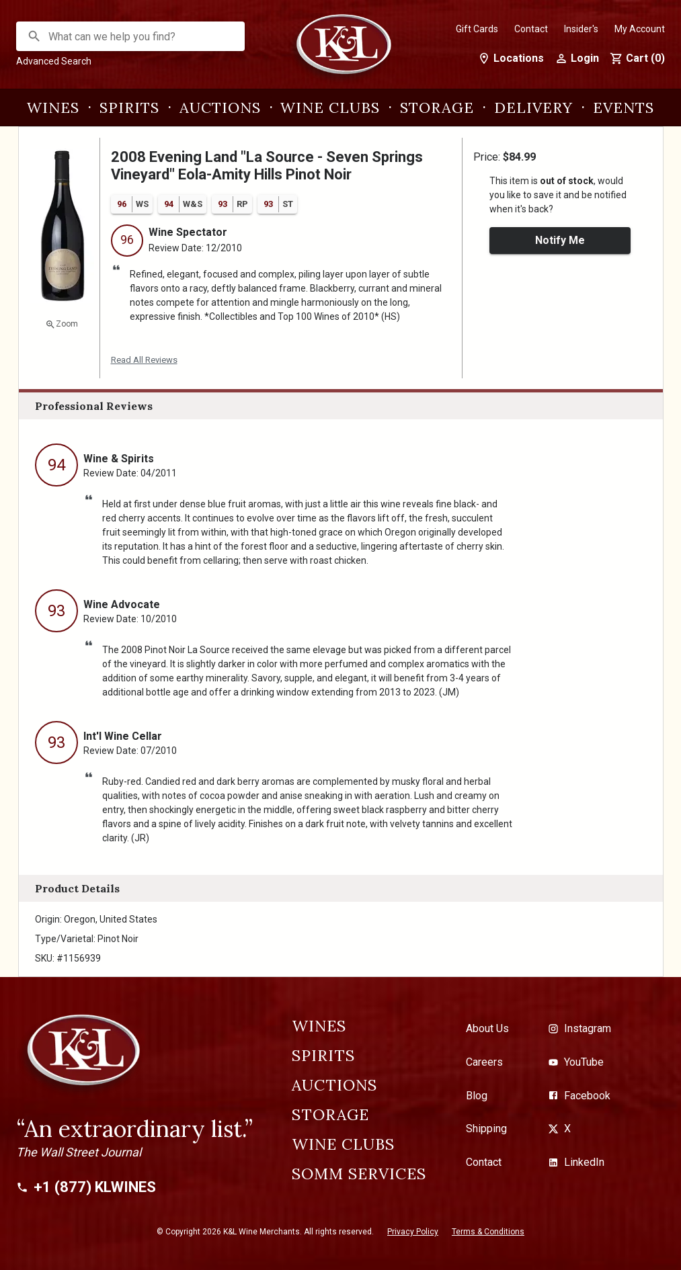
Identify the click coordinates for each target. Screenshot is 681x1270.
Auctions (220, 107)
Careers (484, 1062)
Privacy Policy (412, 1231)
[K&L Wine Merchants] (341, 51)
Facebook (579, 1095)
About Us (487, 1028)
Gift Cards (477, 29)
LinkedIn (576, 1162)
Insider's (581, 29)
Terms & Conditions (488, 1231)
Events (623, 107)
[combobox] (131, 36)
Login (577, 58)
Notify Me (560, 240)
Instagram (579, 1028)
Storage (437, 107)
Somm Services (359, 1174)
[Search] (34, 36)
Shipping (486, 1128)
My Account (639, 29)
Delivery (533, 107)
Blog (476, 1095)
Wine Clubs (330, 107)
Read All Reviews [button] (144, 360)
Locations (510, 58)
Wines (53, 107)
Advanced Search (53, 61)
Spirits (129, 107)
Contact (531, 29)
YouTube (576, 1062)
